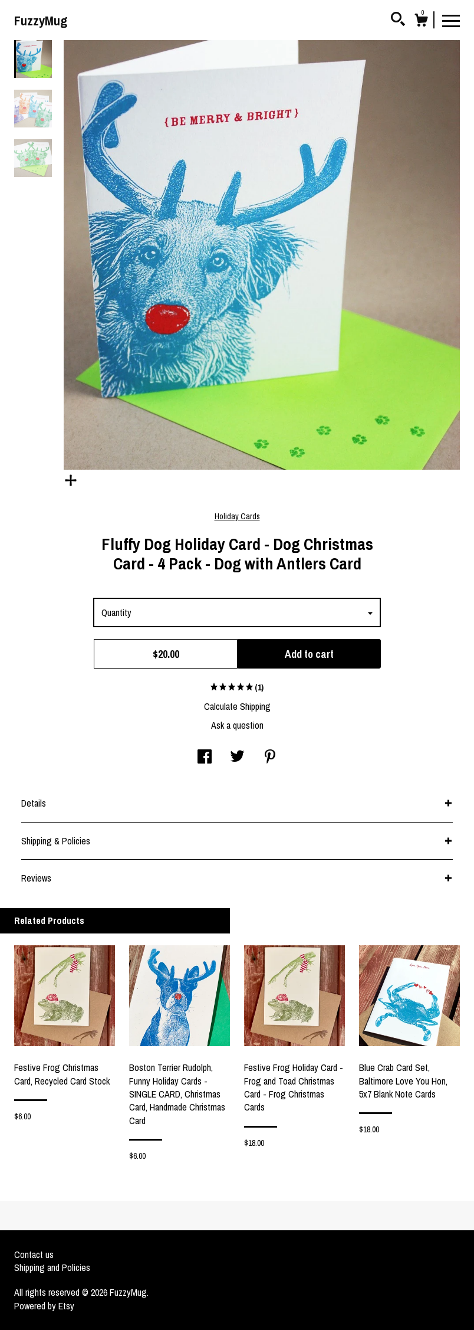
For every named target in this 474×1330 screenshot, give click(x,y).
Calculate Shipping (237, 706)
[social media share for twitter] (237, 757)
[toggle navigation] (451, 20)
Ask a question (237, 725)
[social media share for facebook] (205, 757)
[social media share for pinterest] (270, 757)
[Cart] (420, 22)
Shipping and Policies (52, 1267)
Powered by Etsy (44, 1305)
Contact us (34, 1254)
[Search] (398, 20)
